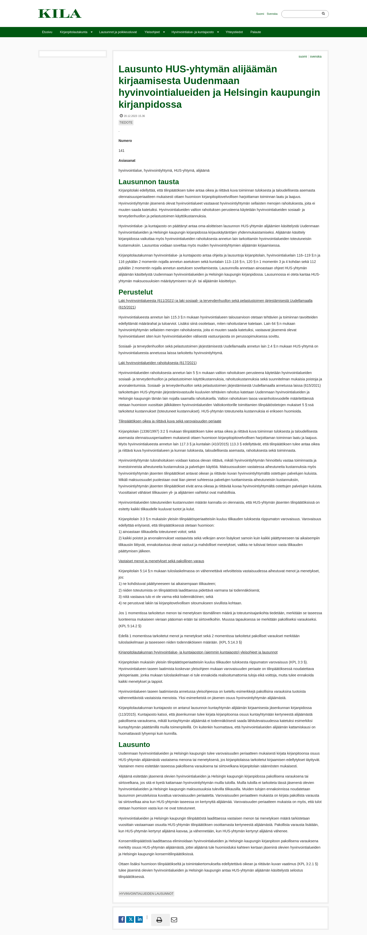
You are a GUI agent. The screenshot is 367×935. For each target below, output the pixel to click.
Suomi (260, 13)
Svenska (272, 13)
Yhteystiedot (234, 32)
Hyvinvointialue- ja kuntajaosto (193, 32)
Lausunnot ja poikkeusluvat (118, 32)
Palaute (256, 32)
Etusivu (47, 32)
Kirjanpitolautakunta (73, 32)
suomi (303, 56)
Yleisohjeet (152, 32)
